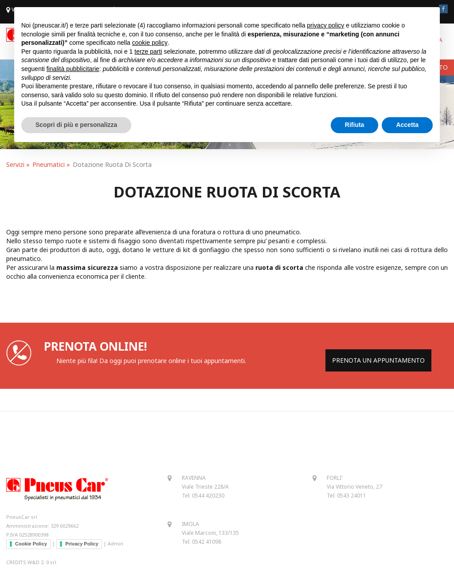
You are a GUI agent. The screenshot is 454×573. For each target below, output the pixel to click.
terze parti (148, 51)
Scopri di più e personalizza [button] (76, 124)
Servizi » (18, 164)
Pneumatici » (51, 164)
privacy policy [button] (325, 25)
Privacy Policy (81, 543)
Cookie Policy (31, 543)
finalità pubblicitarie (73, 68)
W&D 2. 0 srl (41, 562)
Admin (115, 543)
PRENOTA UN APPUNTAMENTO (378, 360)
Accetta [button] (407, 124)
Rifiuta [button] (354, 124)
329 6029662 (64, 525)
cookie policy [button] (150, 42)
